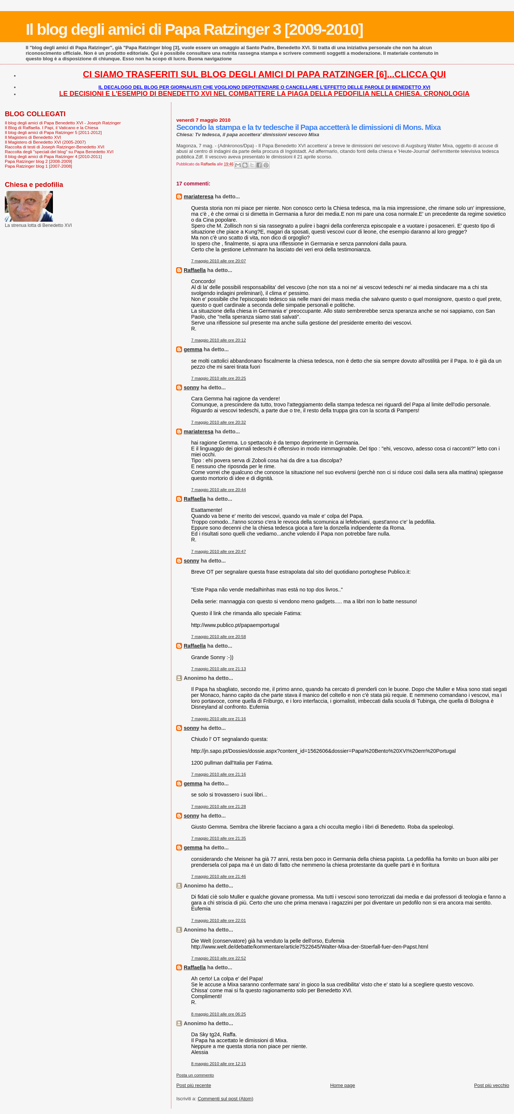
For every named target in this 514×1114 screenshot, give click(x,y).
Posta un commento (195, 1075)
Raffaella (195, 270)
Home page (342, 1085)
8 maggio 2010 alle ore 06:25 (218, 1014)
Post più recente (193, 1085)
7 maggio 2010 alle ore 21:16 (218, 719)
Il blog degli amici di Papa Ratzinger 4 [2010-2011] (53, 156)
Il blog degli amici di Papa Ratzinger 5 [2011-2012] (53, 132)
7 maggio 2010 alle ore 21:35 (218, 838)
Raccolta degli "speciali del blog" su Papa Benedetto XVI (59, 151)
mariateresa (198, 196)
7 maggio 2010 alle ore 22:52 (218, 958)
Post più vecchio (491, 1085)
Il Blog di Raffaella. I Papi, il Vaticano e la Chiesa (51, 127)
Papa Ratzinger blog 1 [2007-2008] (38, 166)
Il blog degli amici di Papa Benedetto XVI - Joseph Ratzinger (63, 122)
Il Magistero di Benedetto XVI (33, 137)
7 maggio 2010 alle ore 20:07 (218, 261)
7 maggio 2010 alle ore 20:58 (218, 636)
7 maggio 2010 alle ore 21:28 (218, 806)
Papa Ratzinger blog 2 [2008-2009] (38, 161)
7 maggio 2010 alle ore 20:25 (218, 378)
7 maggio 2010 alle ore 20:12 (218, 340)
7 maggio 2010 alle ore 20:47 (218, 551)
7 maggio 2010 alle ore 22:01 (218, 920)
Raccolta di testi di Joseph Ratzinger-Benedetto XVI (54, 146)
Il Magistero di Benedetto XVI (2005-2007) (45, 142)
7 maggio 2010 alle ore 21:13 (218, 669)
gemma (193, 349)
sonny (191, 387)
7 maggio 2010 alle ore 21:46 (218, 876)
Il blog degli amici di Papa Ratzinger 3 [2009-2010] (194, 29)
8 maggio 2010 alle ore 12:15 (218, 1063)
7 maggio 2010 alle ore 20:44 (218, 489)
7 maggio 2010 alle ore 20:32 (218, 422)
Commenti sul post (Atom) (225, 1098)
